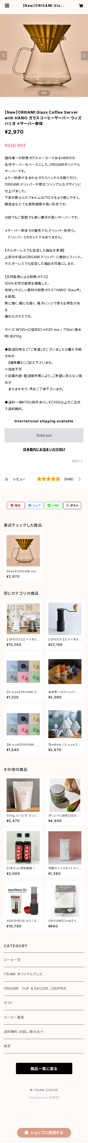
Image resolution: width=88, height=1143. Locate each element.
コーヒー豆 (12, 960)
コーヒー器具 (14, 1017)
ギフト (8, 1003)
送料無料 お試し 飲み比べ (23, 1032)
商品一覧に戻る (44, 1068)
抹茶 (7, 1046)
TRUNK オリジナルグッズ (23, 974)
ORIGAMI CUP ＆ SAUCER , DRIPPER (35, 988)
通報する (77, 461)
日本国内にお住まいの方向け (44, 449)
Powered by (44, 1097)
